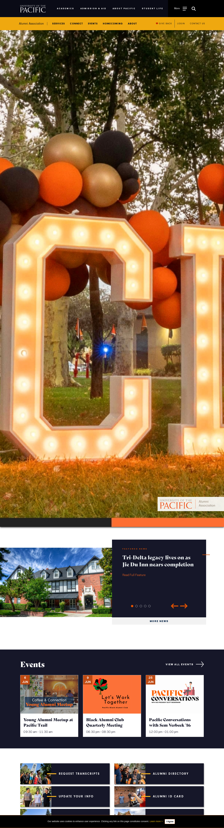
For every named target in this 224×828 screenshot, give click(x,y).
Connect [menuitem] (76, 23)
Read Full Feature (159, 565)
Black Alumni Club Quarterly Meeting (105, 722)
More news (159, 621)
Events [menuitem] (93, 23)
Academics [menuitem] (65, 8)
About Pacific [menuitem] (124, 8)
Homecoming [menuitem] (113, 23)
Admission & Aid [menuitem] (93, 8)
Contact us (197, 23)
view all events (180, 664)
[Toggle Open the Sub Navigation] (180, 8)
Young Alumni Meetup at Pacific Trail (48, 722)
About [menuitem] (132, 23)
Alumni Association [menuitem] (31, 23)
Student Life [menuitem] (152, 8)
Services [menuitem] (58, 23)
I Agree (169, 821)
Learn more (155, 821)
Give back (164, 23)
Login (181, 23)
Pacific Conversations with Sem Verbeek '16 (170, 722)
